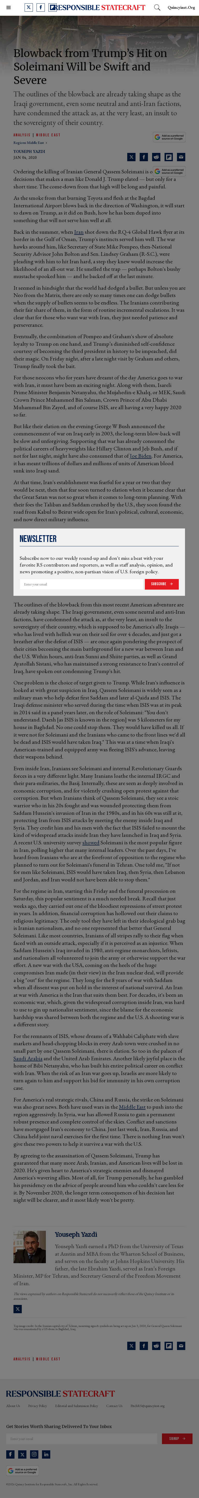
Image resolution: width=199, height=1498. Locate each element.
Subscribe (159, 584)
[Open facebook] (41, 7)
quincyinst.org (181, 7)
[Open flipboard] (52, 7)
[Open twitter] (29, 7)
